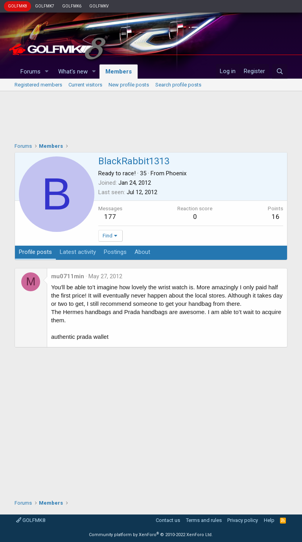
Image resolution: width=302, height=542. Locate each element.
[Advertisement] (151, 114)
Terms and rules (204, 520)
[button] (46, 71)
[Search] (279, 71)
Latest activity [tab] (78, 251)
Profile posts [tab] (35, 251)
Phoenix (176, 173)
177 (110, 216)
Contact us (168, 520)
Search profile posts (178, 85)
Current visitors (85, 85)
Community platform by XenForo (151, 534)
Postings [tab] (115, 251)
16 (276, 216)
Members (118, 71)
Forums (30, 71)
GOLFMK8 (17, 6)
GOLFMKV (99, 6)
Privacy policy (242, 520)
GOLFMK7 (44, 6)
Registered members (38, 85)
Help (269, 520)
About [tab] (142, 251)
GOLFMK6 (71, 6)
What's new (73, 71)
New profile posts (129, 85)
